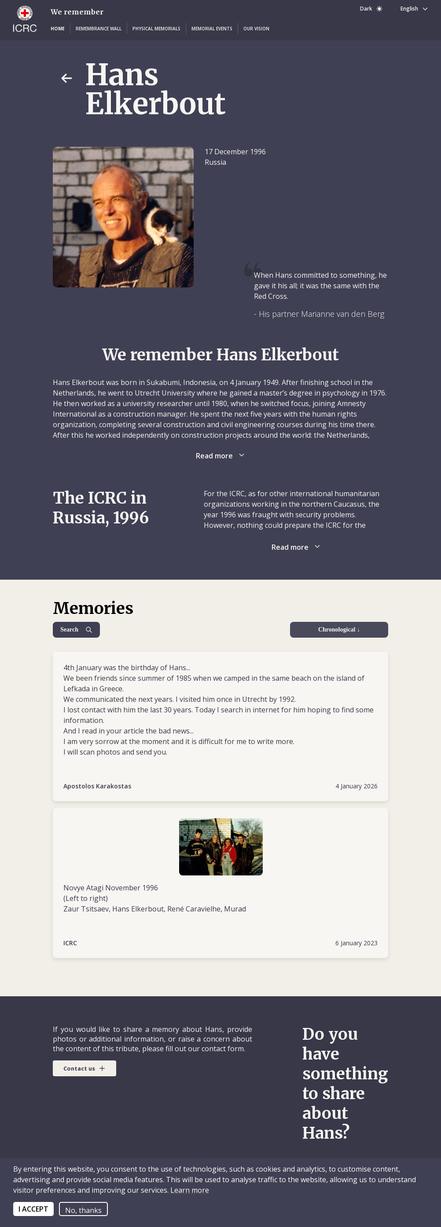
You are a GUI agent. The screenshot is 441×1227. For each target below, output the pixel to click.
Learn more (189, 1190)
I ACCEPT (33, 1209)
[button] (58, 28)
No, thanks (83, 1210)
